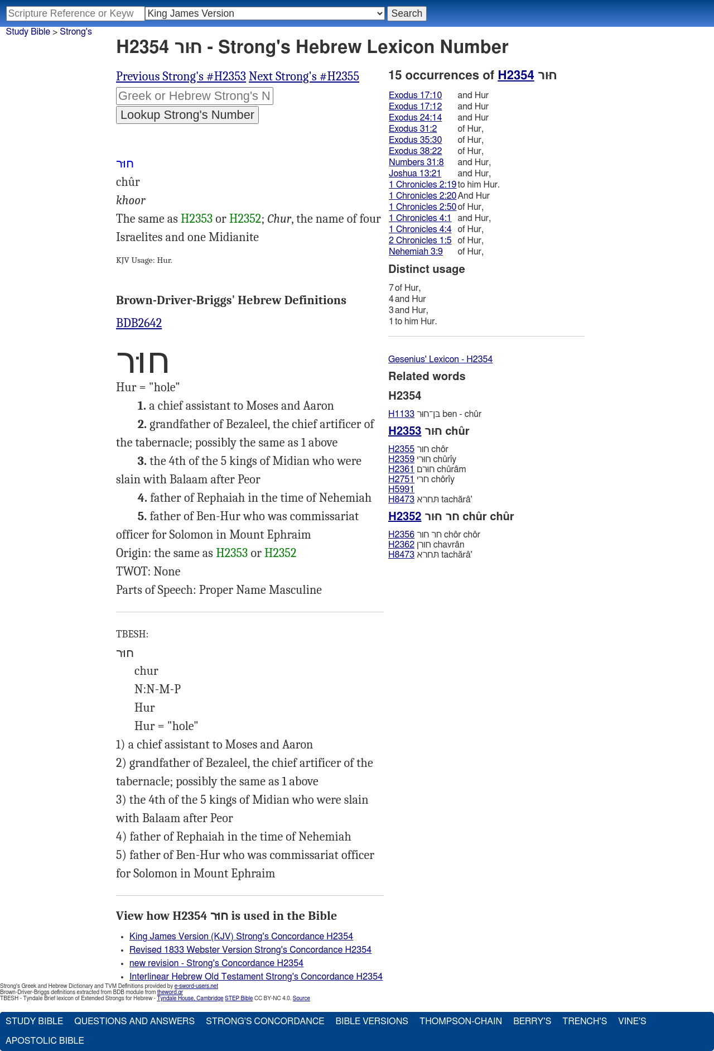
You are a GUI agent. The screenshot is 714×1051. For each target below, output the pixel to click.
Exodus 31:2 (413, 128)
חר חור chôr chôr (434, 534)
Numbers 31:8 (416, 162)
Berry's (532, 1021)
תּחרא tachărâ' (430, 499)
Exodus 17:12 (415, 106)
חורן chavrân (426, 544)
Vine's (632, 1021)
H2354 (516, 75)
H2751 (401, 479)
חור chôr (418, 449)
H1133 (401, 414)
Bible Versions (371, 1021)
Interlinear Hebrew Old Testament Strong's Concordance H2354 (256, 976)
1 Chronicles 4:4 (420, 229)
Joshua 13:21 (415, 173)
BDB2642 (139, 323)
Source (301, 998)
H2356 (401, 534)
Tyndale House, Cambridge (190, 998)
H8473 (401, 499)
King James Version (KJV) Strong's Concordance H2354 (241, 936)
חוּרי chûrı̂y (422, 459)
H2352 (245, 219)
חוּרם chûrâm (427, 469)
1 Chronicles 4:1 (420, 218)
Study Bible (28, 31)
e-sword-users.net (196, 986)
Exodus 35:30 (415, 140)
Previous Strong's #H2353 (181, 76)
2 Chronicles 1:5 (420, 240)
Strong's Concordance (265, 1021)
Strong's (76, 31)
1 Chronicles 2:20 (422, 195)
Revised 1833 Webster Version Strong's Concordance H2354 (250, 950)
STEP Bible (239, 998)
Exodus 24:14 (415, 117)
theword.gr (170, 992)
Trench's (584, 1021)
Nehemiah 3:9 (416, 251)
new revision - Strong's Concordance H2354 (216, 963)
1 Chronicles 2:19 (422, 184)
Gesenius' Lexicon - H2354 (440, 359)
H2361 (401, 469)
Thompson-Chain (460, 1021)
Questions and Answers (134, 1021)
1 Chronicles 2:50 (422, 207)
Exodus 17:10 (415, 95)
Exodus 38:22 (415, 151)
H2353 (197, 219)
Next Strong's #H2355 (304, 76)
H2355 (401, 449)
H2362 (401, 544)
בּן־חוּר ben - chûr (434, 414)
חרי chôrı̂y (421, 479)
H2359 (401, 459)
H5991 (401, 489)
